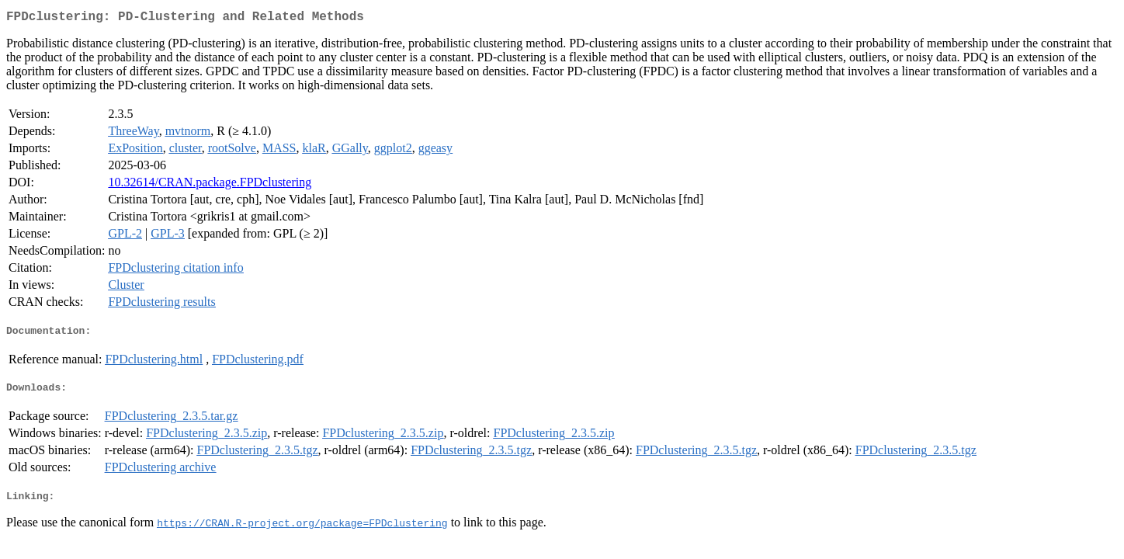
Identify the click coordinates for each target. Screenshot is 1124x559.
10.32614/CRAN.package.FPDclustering (209, 185)
